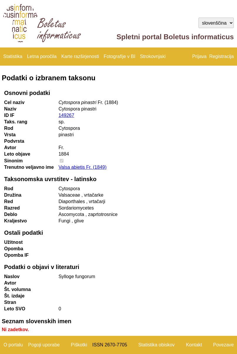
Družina (12, 195)
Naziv (10, 108)
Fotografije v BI (119, 56)
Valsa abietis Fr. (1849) (82, 167)
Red (8, 201)
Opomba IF (16, 255)
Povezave (223, 344)
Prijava (199, 56)
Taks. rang (15, 121)
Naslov (11, 276)
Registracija (221, 56)
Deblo (10, 214)
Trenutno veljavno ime (29, 167)
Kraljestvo (15, 220)
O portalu (13, 344)
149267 (66, 115)
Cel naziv (14, 102)
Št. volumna (17, 289)
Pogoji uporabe (44, 344)
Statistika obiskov (156, 344)
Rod (8, 128)
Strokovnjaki (153, 56)
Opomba (13, 248)
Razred (12, 207)
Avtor (10, 147)
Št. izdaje (14, 295)
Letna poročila (42, 56)
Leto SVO (14, 308)
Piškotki (79, 344)
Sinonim (13, 160)
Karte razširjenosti (80, 56)
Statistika (12, 56)
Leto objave (17, 154)
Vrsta (10, 134)
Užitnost (13, 242)
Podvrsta (14, 141)
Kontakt (194, 344)
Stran (10, 302)
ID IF (9, 115)
